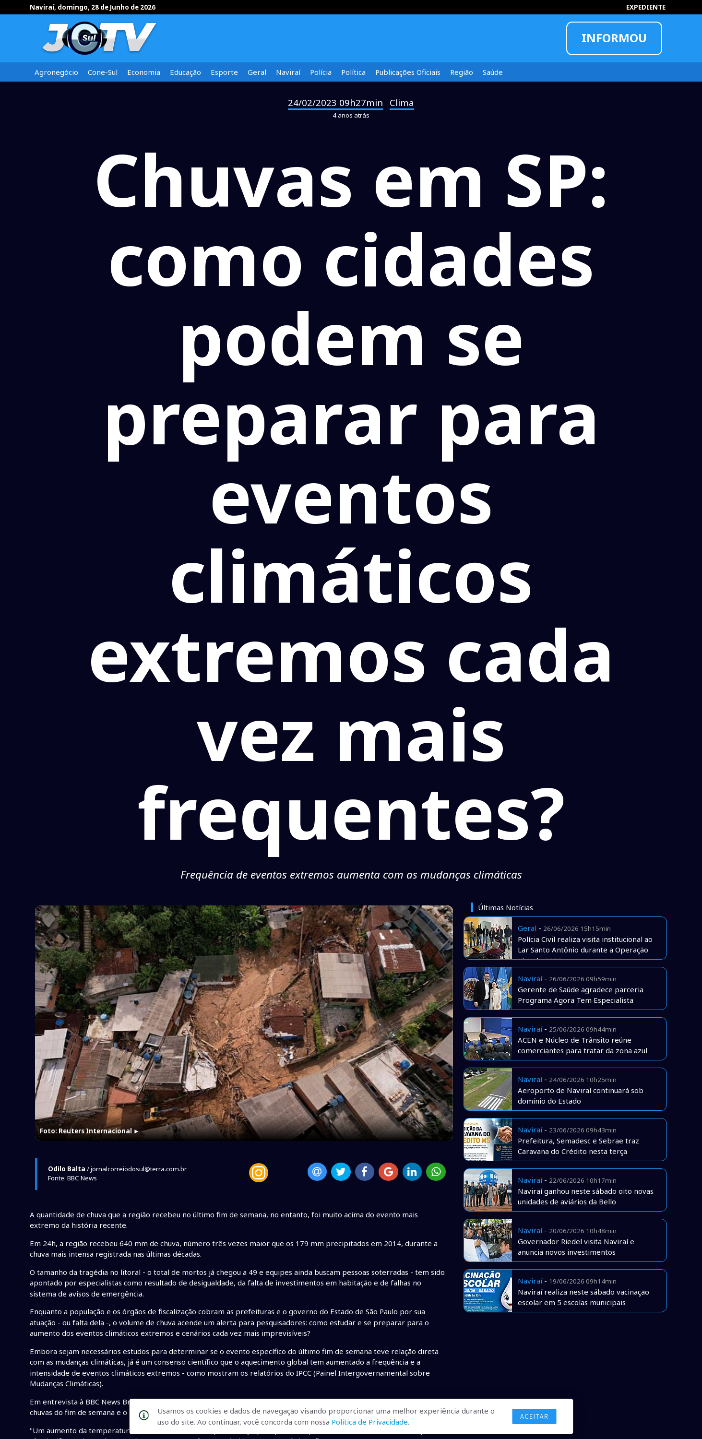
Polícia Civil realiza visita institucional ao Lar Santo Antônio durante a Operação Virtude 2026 (585, 949)
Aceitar (534, 1416)
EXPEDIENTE (646, 7)
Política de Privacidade (370, 1422)
